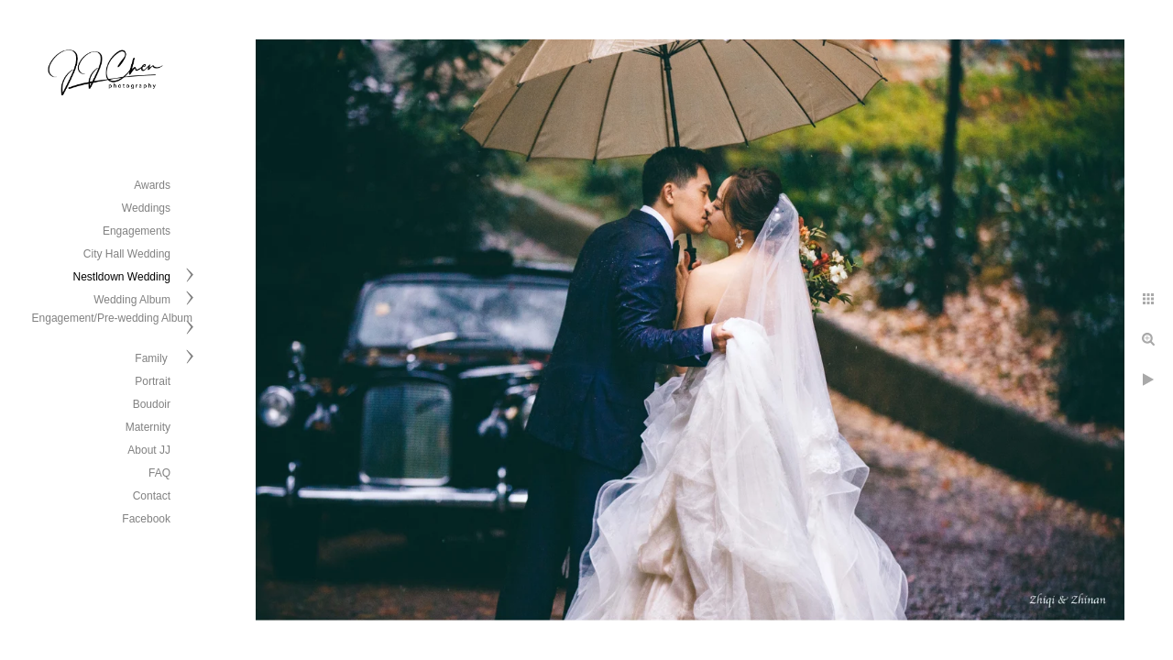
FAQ (159, 473)
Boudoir (151, 404)
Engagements (136, 231)
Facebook (146, 518)
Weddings (146, 208)
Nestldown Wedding (121, 276)
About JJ (148, 450)
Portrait (152, 381)
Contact (151, 496)
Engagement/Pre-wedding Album (112, 318)
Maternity (148, 427)
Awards (152, 185)
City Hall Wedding (126, 254)
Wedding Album (131, 299)
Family (152, 358)
